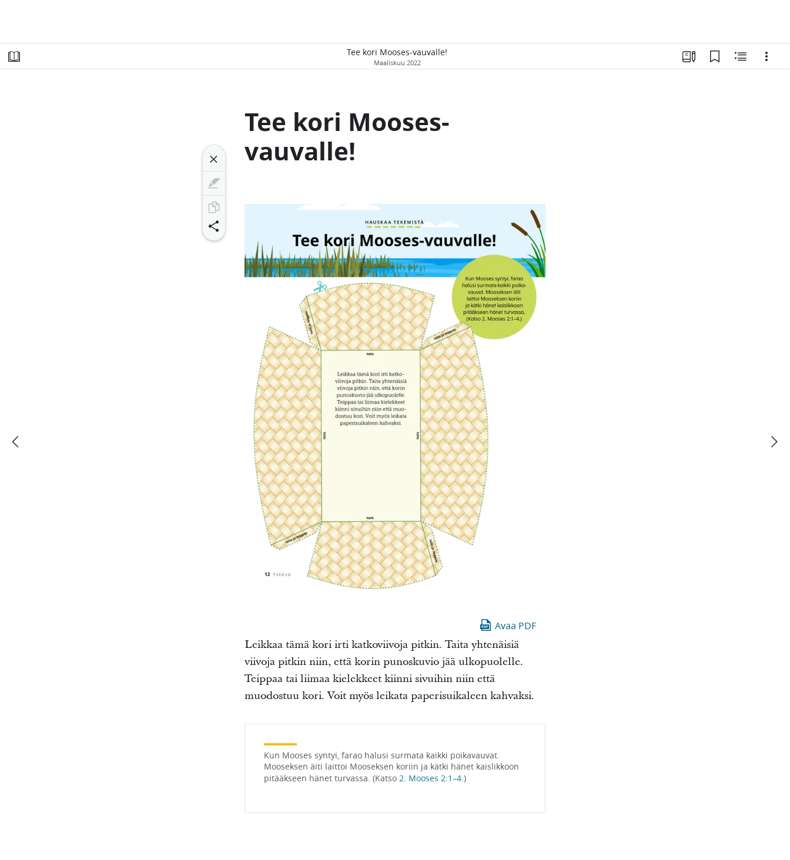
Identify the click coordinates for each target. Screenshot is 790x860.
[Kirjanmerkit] (715, 56)
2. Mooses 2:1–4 (430, 778)
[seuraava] (773, 441)
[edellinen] (16, 441)
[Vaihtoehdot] (766, 56)
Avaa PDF (507, 625)
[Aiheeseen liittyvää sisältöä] (740, 56)
